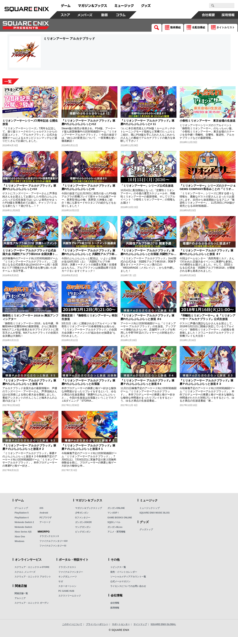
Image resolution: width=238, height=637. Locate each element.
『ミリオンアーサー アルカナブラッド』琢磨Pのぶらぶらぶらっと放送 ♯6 (147, 317)
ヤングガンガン (83, 527)
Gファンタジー (82, 517)
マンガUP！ (113, 512)
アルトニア (20, 598)
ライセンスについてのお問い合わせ (128, 586)
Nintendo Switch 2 (24, 522)
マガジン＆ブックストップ (88, 508)
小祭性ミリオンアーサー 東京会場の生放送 (207, 120)
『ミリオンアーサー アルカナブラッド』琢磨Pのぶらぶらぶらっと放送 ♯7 (206, 252)
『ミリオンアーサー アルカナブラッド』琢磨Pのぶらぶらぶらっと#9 (88, 187)
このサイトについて (72, 624)
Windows (19, 541)
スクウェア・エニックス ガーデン (32, 603)
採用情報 (114, 607)
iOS (41, 508)
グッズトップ (146, 529)
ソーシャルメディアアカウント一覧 (128, 576)
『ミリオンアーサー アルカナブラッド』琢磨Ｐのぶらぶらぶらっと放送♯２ (29, 447)
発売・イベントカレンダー (123, 572)
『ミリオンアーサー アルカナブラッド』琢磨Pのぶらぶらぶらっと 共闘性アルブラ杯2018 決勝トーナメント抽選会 (88, 254)
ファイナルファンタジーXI (52, 545)
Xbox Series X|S (23, 531)
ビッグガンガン (83, 531)
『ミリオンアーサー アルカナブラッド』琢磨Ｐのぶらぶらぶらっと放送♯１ (88, 447)
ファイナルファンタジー (70, 572)
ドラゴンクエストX (49, 536)
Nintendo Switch (23, 527)
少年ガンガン (82, 512)
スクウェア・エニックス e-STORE (32, 567)
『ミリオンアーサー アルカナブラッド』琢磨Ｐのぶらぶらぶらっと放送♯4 (147, 382)
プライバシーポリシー (97, 624)
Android (43, 512)
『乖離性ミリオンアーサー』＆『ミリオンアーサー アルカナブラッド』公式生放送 (207, 317)
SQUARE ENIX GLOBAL (163, 624)
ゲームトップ (21, 508)
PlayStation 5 (21, 512)
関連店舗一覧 (21, 593)
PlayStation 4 (21, 517)
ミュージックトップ (149, 508)
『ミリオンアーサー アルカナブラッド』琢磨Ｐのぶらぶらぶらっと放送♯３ (206, 382)
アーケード (45, 522)
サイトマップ (140, 624)
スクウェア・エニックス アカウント (33, 576)
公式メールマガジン (120, 581)
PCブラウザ (45, 517)
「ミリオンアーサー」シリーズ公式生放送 (146, 185)
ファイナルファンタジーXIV (53, 541)
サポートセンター (121, 624)
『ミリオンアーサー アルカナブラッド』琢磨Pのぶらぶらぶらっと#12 (88, 122)
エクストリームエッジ (69, 595)
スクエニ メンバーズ (25, 572)
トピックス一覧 (118, 567)
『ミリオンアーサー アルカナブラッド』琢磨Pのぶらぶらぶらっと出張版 (88, 382)
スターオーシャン (67, 586)
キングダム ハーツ (67, 576)
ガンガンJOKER (83, 522)
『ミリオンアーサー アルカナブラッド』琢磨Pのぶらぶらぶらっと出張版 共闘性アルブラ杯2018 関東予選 (148, 254)
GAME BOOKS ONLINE (119, 517)
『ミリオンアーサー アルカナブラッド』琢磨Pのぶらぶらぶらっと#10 (29, 187)
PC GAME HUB (66, 591)
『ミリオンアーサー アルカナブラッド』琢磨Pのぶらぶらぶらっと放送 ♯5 (29, 382)
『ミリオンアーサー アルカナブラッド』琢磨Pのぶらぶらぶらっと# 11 (147, 122)
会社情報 (114, 603)
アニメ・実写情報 (116, 531)
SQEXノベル (113, 522)
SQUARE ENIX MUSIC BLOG (154, 512)
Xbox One (20, 536)
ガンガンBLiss (115, 527)
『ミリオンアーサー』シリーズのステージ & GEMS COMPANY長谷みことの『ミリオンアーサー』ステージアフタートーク (207, 189)
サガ (60, 581)
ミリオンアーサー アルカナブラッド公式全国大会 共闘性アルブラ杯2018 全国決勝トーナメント (30, 254)
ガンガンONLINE (116, 508)
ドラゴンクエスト (67, 567)
